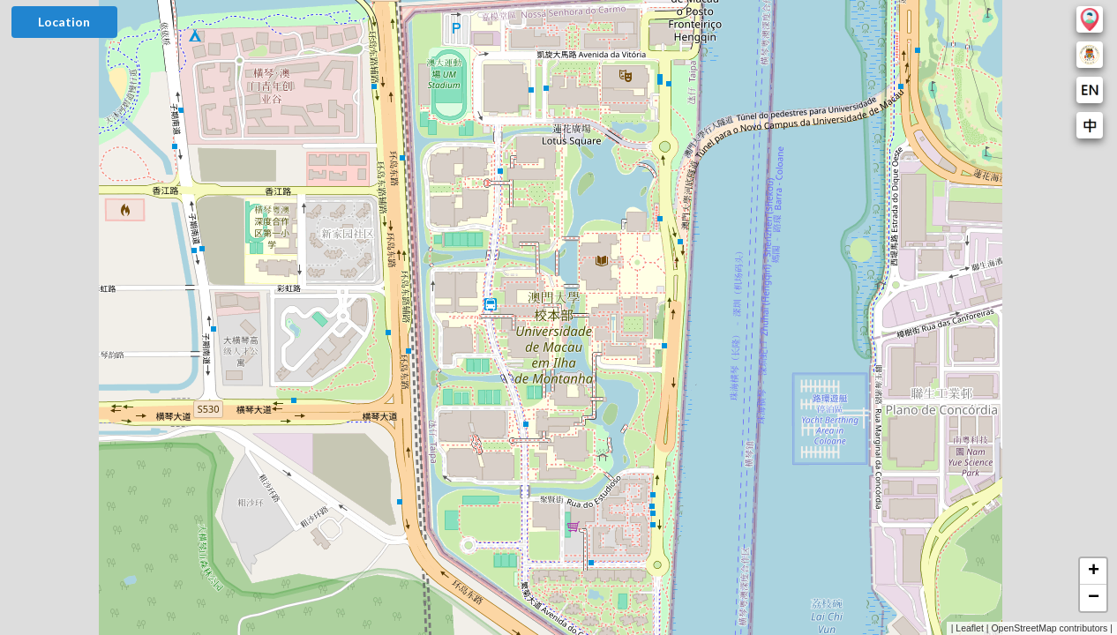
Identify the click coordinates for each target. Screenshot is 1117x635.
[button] (1093, 571)
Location (64, 21)
